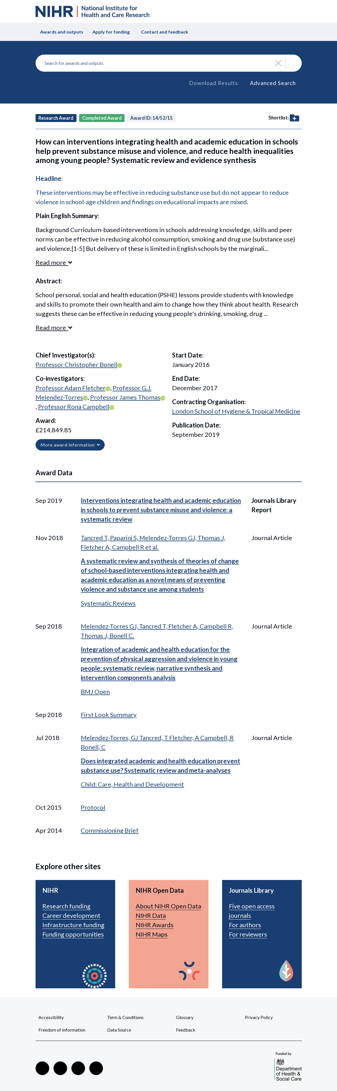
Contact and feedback (164, 31)
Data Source (119, 1029)
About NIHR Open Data (168, 906)
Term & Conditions (125, 1017)
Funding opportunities (73, 934)
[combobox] (169, 63)
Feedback (185, 1029)
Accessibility (51, 1017)
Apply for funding (111, 31)
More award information (70, 444)
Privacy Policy (259, 1017)
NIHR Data (151, 915)
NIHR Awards (154, 925)
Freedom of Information (61, 1029)
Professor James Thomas (125, 397)
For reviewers (248, 934)
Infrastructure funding (73, 925)
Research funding (66, 906)
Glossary (184, 1017)
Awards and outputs (61, 31)
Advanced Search (273, 83)
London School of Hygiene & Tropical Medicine (236, 411)
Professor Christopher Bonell (76, 364)
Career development (71, 915)
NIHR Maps (152, 934)
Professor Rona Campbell (73, 406)
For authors (245, 925)
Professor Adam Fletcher (71, 388)
